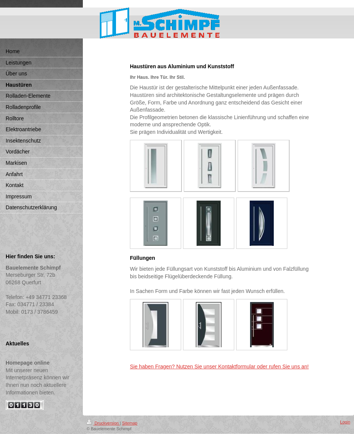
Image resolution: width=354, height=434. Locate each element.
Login (345, 422)
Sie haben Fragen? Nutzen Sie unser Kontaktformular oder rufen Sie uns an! (219, 366)
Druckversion (103, 423)
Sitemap (129, 423)
